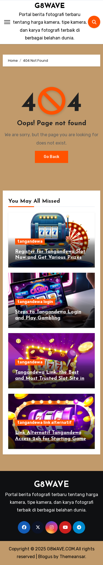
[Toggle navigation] (7, 22)
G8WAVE (50, 6)
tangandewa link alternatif (44, 422)
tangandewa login (35, 301)
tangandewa (30, 241)
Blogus (45, 556)
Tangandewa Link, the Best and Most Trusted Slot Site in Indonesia (49, 378)
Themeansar (72, 556)
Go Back (51, 156)
